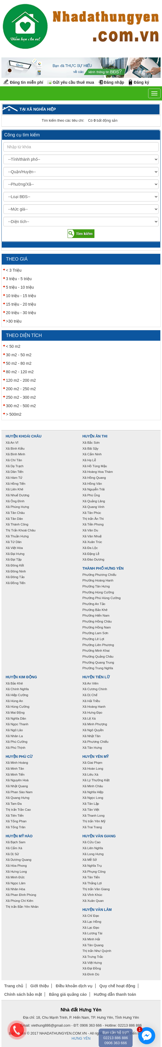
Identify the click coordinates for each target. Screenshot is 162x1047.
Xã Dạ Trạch (14, 466)
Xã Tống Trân (15, 827)
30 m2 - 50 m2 (18, 355)
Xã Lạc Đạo (91, 927)
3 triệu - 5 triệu (19, 278)
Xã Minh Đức (15, 877)
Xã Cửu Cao (92, 842)
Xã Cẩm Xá (14, 848)
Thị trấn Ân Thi (93, 518)
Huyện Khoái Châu (24, 436)
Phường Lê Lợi (93, 639)
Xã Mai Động (15, 712)
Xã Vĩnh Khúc (92, 894)
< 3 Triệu (13, 270)
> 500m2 (13, 414)
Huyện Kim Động (21, 677)
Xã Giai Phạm (92, 762)
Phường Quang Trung (98, 662)
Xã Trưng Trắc (93, 956)
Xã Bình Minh (15, 454)
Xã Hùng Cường (17, 706)
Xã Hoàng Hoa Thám (98, 471)
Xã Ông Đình (15, 501)
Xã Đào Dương (93, 559)
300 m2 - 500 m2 (21, 406)
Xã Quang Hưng (17, 797)
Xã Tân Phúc (92, 512)
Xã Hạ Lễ (89, 460)
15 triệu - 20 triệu (21, 304)
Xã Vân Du (90, 530)
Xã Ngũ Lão (14, 730)
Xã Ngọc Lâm (15, 883)
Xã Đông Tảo (15, 577)
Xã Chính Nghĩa (17, 689)
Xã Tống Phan (16, 821)
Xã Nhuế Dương (17, 495)
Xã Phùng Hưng (17, 507)
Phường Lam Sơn (96, 633)
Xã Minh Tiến (15, 774)
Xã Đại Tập (13, 559)
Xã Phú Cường (16, 741)
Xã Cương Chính (95, 689)
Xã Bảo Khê (14, 683)
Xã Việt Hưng (92, 962)
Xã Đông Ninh (16, 571)
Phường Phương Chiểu (99, 574)
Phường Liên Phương (98, 645)
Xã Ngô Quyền (93, 730)
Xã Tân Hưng (92, 747)
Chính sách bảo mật (23, 994)
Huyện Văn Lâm (97, 910)
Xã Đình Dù (91, 974)
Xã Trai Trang (92, 827)
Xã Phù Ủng (91, 495)
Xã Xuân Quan (93, 900)
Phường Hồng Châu (97, 621)
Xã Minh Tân (15, 768)
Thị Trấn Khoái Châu (20, 530)
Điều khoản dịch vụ (74, 986)
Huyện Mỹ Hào (19, 836)
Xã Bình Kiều (15, 448)
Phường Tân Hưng (96, 586)
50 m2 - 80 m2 (18, 363)
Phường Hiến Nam (96, 615)
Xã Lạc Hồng (92, 921)
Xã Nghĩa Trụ (92, 865)
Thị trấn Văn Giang (96, 889)
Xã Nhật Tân (92, 736)
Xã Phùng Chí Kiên (19, 900)
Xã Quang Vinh (94, 507)
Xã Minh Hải (91, 939)
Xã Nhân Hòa (15, 889)
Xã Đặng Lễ (91, 553)
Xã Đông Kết (15, 565)
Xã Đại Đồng (92, 968)
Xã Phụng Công (94, 871)
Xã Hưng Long (16, 871)
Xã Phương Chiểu (96, 741)
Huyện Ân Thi (95, 436)
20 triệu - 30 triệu (21, 312)
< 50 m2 (13, 346)
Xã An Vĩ (12, 442)
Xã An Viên (91, 683)
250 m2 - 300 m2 (21, 397)
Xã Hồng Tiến (15, 483)
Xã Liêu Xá (90, 774)
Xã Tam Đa (14, 803)
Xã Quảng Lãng (94, 501)
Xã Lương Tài (92, 933)
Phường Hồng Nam (97, 627)
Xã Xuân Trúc (92, 542)
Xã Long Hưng (93, 854)
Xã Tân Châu (15, 512)
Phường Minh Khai (96, 650)
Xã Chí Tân (14, 460)
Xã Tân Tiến (91, 877)
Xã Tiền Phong (93, 524)
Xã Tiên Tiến (14, 815)
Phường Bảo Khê (95, 610)
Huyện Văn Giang (99, 836)
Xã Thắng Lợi (92, 883)
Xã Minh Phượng (95, 724)
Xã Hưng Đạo (92, 712)
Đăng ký (141, 82)
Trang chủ (13, 986)
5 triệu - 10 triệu (20, 287)
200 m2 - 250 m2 (21, 389)
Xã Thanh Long (94, 815)
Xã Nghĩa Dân (16, 718)
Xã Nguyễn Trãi (94, 489)
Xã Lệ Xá (89, 718)
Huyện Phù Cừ (19, 757)
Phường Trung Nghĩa (98, 668)
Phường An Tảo (94, 604)
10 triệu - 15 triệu (21, 295)
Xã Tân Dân (14, 518)
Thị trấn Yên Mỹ (94, 821)
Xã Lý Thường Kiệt (96, 780)
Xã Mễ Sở (90, 859)
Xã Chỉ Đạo (91, 915)
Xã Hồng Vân (92, 483)
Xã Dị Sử (12, 854)
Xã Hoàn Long (93, 768)
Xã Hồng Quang (94, 477)
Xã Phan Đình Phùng (21, 894)
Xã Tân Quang (93, 945)
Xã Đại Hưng (15, 553)
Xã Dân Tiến (14, 471)
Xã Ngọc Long (93, 797)
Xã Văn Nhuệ (92, 536)
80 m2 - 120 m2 (20, 372)
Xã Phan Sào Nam (19, 792)
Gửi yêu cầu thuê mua (73, 82)
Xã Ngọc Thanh (17, 724)
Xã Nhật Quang (17, 786)
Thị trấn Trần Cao (18, 809)
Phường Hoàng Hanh (98, 580)
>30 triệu (13, 321)
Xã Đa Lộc (90, 548)
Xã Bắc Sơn (91, 442)
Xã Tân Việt (91, 809)
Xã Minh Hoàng (17, 762)
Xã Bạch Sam (15, 842)
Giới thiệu (39, 986)
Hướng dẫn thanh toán (115, 994)
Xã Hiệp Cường (17, 695)
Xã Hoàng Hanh (94, 706)
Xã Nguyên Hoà (17, 780)
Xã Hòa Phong (16, 865)
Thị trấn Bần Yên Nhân (22, 906)
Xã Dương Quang (18, 859)
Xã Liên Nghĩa (93, 848)
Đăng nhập (114, 82)
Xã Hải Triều (91, 701)
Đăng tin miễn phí (26, 82)
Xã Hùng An (14, 701)
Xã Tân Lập (91, 803)
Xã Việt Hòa (14, 548)
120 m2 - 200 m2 (21, 380)
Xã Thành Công (17, 524)
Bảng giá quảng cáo (68, 994)
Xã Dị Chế (90, 695)
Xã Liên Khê (14, 489)
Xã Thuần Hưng (17, 536)
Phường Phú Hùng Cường (102, 598)
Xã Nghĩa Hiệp (93, 792)
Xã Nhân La (14, 736)
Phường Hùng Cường (98, 592)
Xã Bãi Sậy (90, 448)
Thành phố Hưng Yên (103, 568)
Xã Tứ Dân (13, 542)
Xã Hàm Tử (14, 477)
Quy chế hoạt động (117, 986)
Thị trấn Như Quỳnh (97, 950)
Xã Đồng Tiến (15, 583)
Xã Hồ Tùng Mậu (95, 466)
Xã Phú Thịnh (15, 747)
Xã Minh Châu (93, 786)
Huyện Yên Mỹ (96, 757)
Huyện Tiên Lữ (96, 677)
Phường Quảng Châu (98, 656)
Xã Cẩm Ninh (92, 454)
